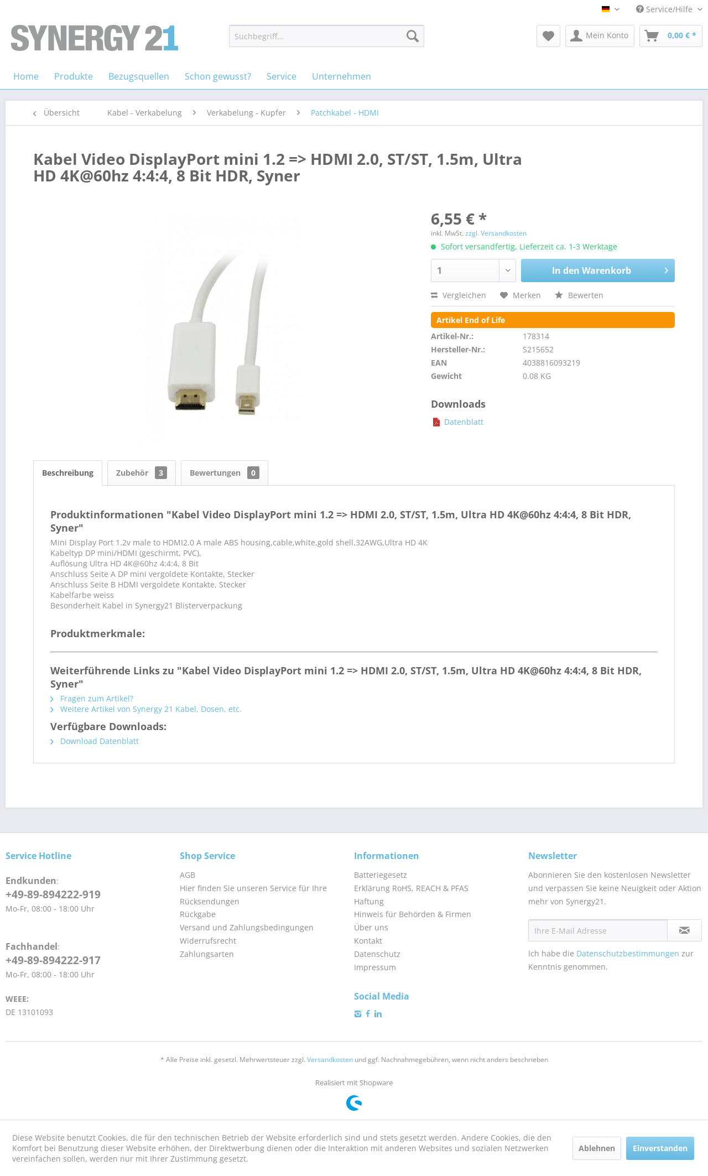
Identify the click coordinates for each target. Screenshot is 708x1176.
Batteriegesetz (380, 875)
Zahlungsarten (207, 954)
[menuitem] (326, 36)
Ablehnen (597, 1148)
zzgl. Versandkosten (496, 233)
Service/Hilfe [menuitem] (665, 9)
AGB (187, 875)
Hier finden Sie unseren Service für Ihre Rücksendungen (253, 895)
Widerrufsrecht (208, 940)
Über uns (371, 927)
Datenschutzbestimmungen (627, 953)
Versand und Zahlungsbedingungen (247, 927)
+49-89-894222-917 (53, 960)
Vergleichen (458, 295)
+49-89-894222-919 (53, 894)
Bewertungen (224, 472)
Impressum (375, 967)
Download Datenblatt (94, 741)
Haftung (369, 901)
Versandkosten (330, 1059)
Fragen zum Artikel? (91, 698)
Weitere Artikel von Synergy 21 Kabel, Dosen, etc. (146, 709)
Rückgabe (198, 914)
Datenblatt (457, 422)
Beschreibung (67, 472)
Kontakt (368, 940)
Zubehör (141, 472)
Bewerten (579, 295)
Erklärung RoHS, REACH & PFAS (411, 888)
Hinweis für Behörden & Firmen (412, 914)
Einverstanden (660, 1148)
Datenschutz (377, 954)
